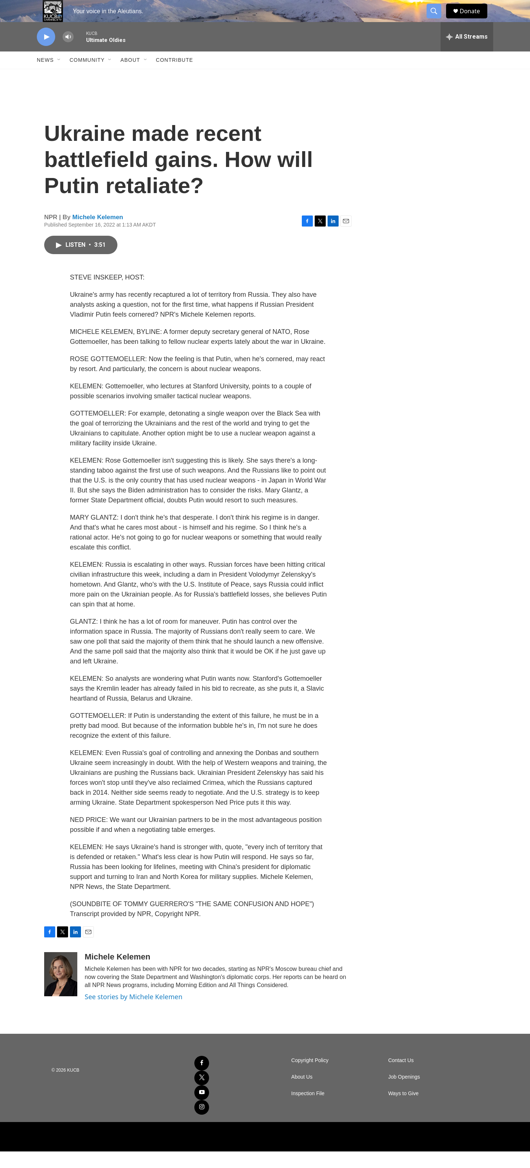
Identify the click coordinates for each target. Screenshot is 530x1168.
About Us (301, 1093)
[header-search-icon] (437, 19)
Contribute (174, 76)
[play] (46, 53)
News (45, 76)
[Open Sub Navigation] (59, 76)
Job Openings (404, 1093)
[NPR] (265, 1153)
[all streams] (467, 53)
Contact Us (401, 1077)
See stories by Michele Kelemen (134, 1013)
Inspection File (307, 1110)
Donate (474, 19)
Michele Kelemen (98, 233)
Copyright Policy (309, 1077)
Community (87, 76)
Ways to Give (403, 1110)
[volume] (68, 53)
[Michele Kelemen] (60, 991)
